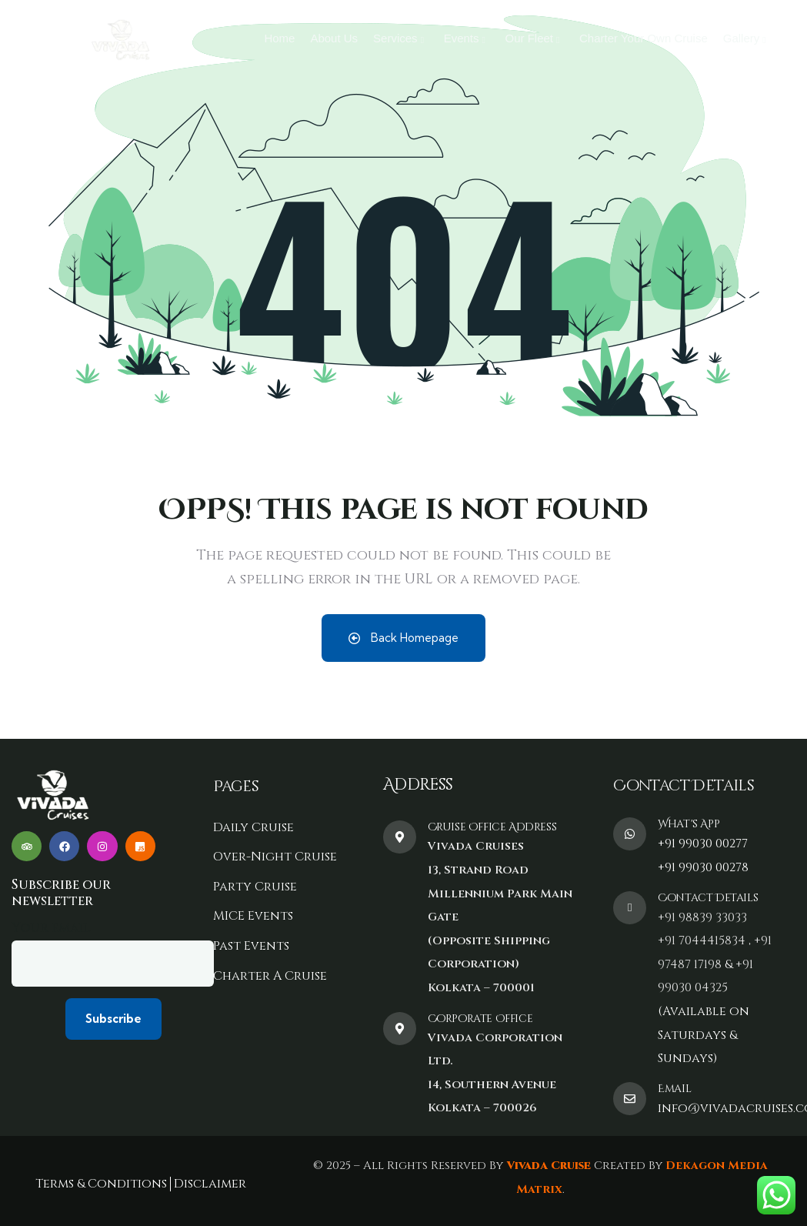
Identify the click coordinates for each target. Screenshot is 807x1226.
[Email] (629, 1098)
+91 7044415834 (701, 940)
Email (674, 1088)
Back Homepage (403, 637)
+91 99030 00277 (703, 843)
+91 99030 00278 (703, 867)
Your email (113, 953)
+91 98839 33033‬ (702, 917)
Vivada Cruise (547, 1166)
